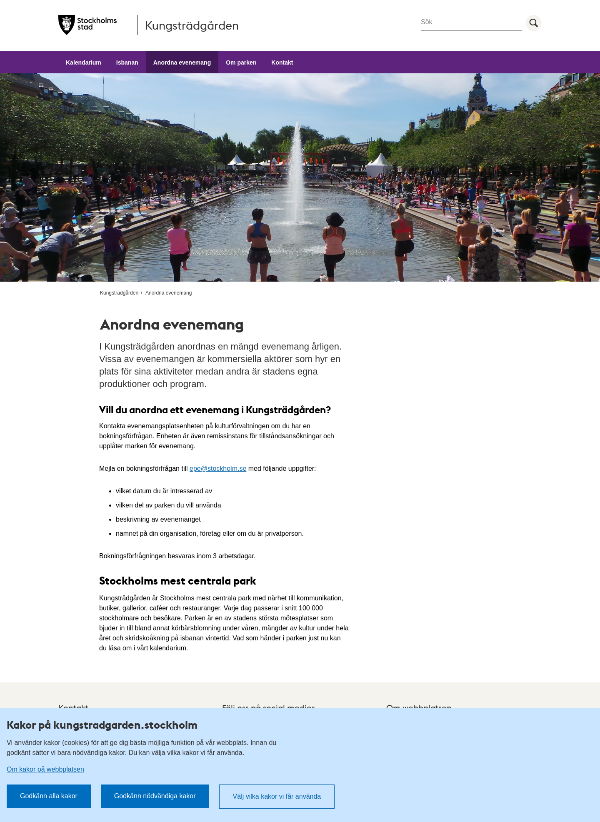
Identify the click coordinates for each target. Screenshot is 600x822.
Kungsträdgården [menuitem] (119, 293)
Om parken (241, 62)
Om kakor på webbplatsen (45, 769)
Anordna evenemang (182, 62)
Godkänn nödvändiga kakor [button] (155, 796)
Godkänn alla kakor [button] (49, 796)
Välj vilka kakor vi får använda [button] (277, 796)
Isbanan (127, 62)
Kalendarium (83, 62)
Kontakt (282, 62)
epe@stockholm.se (218, 468)
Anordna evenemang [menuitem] (168, 293)
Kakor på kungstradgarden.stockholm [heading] (102, 724)
